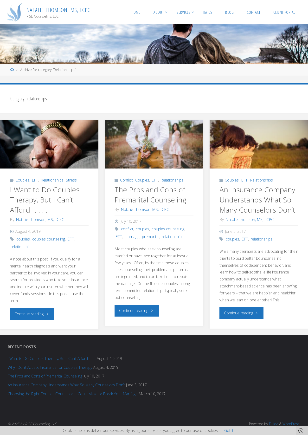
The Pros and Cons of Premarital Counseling (150, 195)
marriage (132, 237)
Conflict (126, 180)
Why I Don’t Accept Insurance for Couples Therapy (51, 367)
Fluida (272, 424)
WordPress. (291, 424)
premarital (150, 237)
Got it (228, 430)
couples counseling (48, 239)
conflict (127, 229)
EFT (35, 180)
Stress (71, 180)
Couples (22, 180)
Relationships (52, 180)
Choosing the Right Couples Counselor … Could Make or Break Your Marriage (74, 394)
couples (23, 239)
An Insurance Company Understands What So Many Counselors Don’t (257, 200)
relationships (21, 247)
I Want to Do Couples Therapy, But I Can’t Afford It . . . (44, 200)
